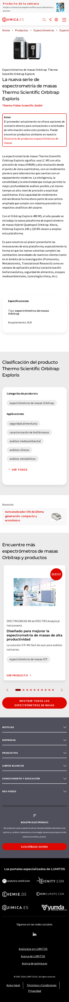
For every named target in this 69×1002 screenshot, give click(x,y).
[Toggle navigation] (64, 20)
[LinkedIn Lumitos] (34, 934)
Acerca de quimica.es (34, 963)
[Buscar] (44, 20)
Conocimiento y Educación (21, 778)
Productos (10, 753)
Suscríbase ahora (34, 846)
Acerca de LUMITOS (33, 956)
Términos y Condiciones (41, 985)
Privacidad (34, 991)
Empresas (9, 740)
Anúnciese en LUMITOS (33, 949)
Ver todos (17, 469)
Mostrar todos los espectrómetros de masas (34, 703)
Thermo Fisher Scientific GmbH (22, 105)
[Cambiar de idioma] (56, 20)
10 (53, 690)
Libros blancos (13, 765)
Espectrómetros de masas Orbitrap (24, 69)
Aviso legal (13, 985)
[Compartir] (50, 20)
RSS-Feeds (9, 791)
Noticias (8, 727)
